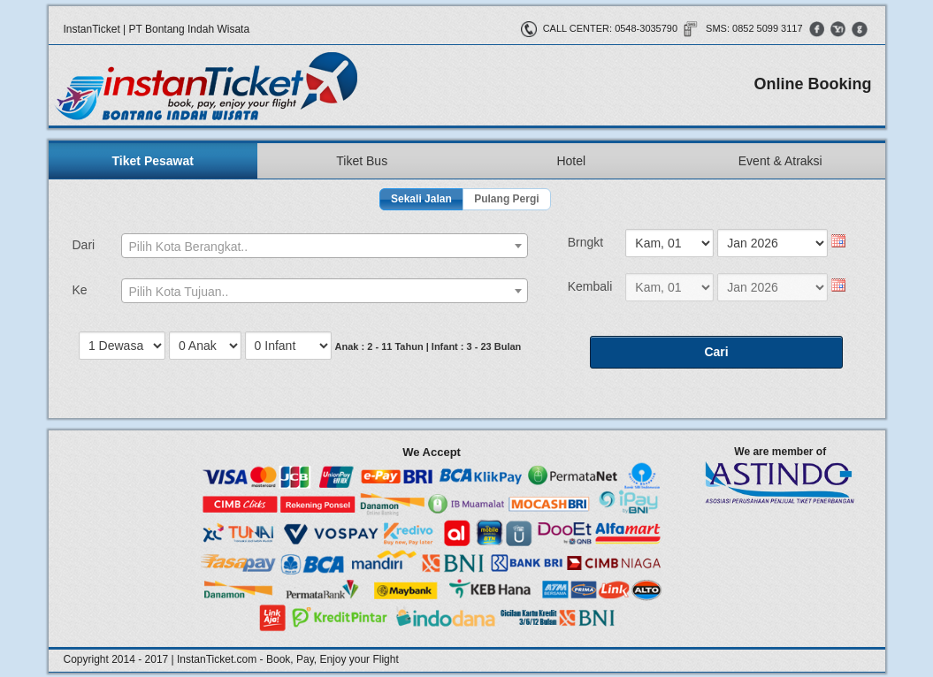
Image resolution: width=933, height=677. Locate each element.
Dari (84, 245)
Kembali (590, 286)
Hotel (570, 161)
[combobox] (324, 245)
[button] (421, 199)
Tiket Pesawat (153, 161)
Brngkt (585, 242)
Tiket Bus (361, 161)
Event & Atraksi (780, 161)
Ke (80, 290)
